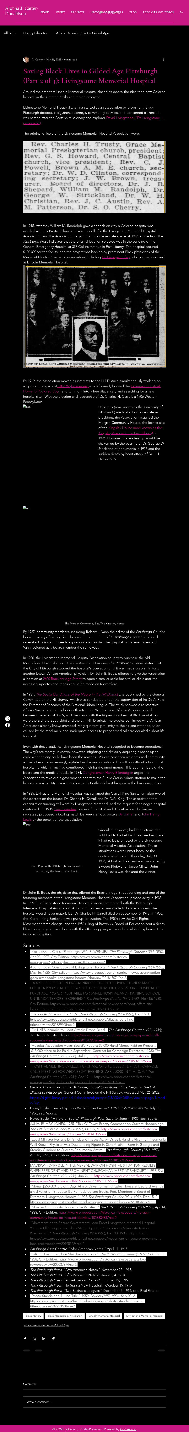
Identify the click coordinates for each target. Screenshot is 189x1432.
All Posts (10, 33)
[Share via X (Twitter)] (34, 1338)
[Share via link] (53, 1338)
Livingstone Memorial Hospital (144, 1315)
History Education (35, 33)
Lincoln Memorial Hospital (104, 1315)
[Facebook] (7, 725)
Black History (33, 1315)
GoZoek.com (128, 1429)
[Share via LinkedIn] (44, 1338)
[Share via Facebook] (25, 1338)
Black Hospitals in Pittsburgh (65, 1315)
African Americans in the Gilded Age (82, 33)
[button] (185, 12)
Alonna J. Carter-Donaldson (21, 11)
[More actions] (163, 59)
